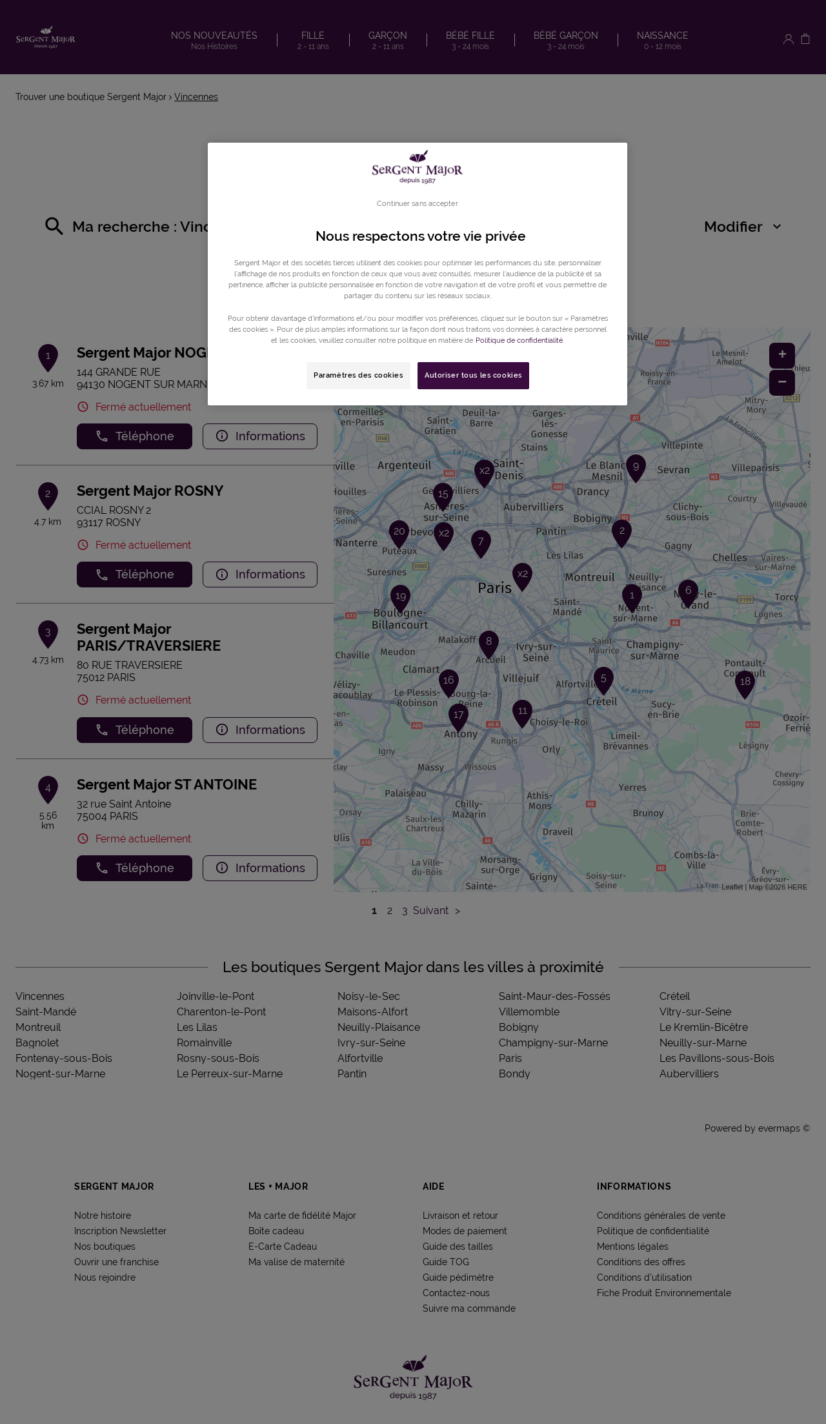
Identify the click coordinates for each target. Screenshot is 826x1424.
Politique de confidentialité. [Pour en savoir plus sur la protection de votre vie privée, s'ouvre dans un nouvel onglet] (520, 340)
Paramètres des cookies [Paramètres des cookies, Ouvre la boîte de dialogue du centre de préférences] (358, 375)
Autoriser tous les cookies (473, 375)
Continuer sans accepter (417, 203)
